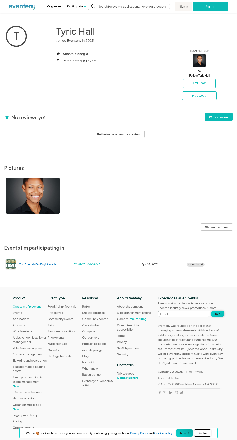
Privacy (122, 342)
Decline (203, 433)
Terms (121, 335)
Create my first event (27, 306)
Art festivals (55, 312)
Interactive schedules (27, 392)
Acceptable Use (168, 378)
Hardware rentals (24, 398)
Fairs (51, 325)
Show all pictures (216, 227)
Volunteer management (29, 348)
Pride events (56, 337)
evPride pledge (92, 350)
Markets (53, 350)
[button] (55, 6)
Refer (86, 306)
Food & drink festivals (62, 306)
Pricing (17, 421)
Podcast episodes (94, 343)
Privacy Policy (139, 433)
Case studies (91, 325)
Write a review (218, 117)
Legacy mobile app (25, 415)
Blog (85, 356)
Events (17, 312)
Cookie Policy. (163, 433)
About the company (130, 306)
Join (217, 314)
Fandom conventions (62, 331)
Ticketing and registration (30, 360)
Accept (184, 433)
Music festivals (57, 343)
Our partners (90, 337)
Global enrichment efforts (134, 312)
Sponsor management (28, 354)
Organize (55, 6)
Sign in (183, 6)
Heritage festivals (59, 356)
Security (122, 354)
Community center (95, 319)
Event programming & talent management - (27, 381)
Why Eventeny (22, 331)
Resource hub (91, 374)
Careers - (132, 319)
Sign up (210, 6)
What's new (90, 368)
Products (19, 325)
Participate (76, 6)
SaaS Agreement (128, 348)
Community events (60, 319)
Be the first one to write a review (118, 134)
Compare (88, 331)
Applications (21, 319)
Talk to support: (134, 376)
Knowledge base (93, 312)
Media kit (88, 362)
